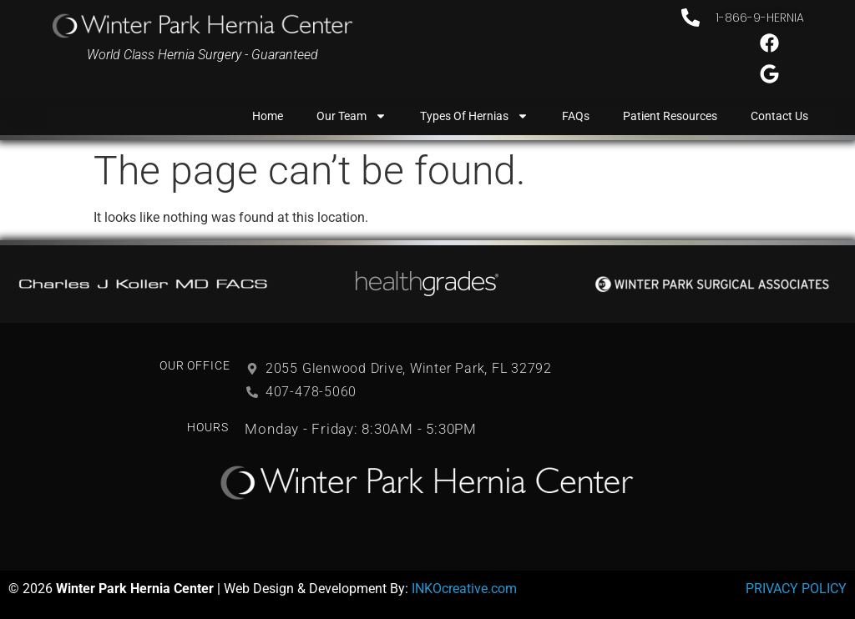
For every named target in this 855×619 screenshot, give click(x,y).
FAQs (575, 116)
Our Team (351, 116)
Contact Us (779, 116)
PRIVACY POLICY (796, 588)
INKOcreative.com (464, 588)
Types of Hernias (474, 116)
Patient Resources (670, 116)
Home (267, 116)
